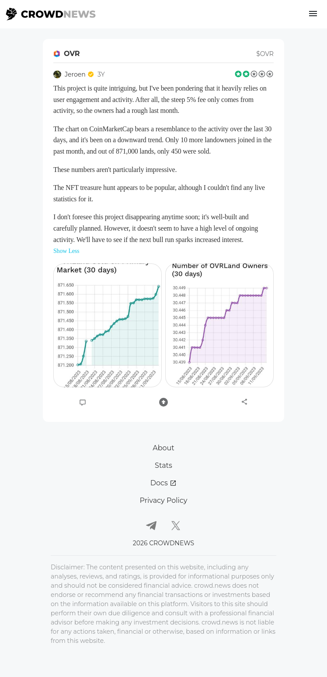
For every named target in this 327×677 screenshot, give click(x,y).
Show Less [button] (66, 251)
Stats (163, 465)
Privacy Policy (164, 500)
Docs (163, 483)
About (163, 448)
